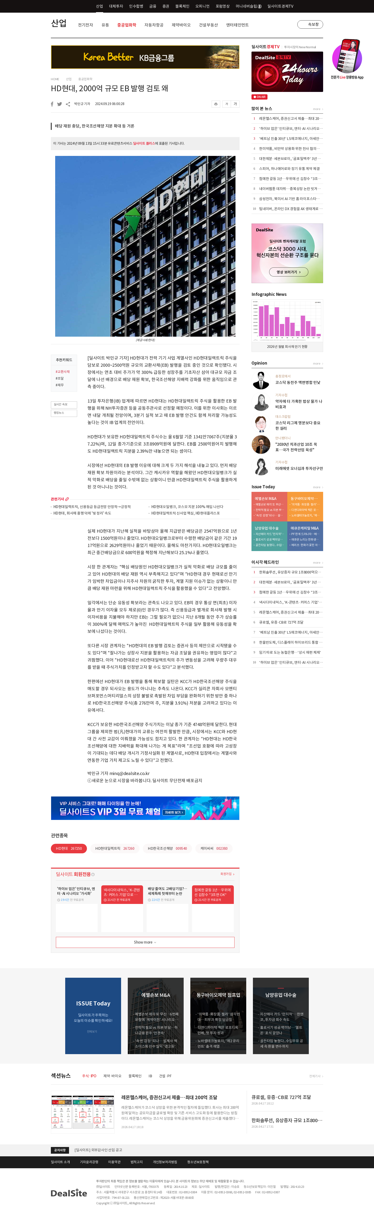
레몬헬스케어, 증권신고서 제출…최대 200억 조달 (295, 118)
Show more (145, 942)
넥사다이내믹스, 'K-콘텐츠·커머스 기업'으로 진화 (295, 602)
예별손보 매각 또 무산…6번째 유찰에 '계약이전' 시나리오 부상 (270, 504)
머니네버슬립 (249, 6)
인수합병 (136, 6)
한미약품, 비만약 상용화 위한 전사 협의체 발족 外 (295, 148)
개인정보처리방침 (165, 1162)
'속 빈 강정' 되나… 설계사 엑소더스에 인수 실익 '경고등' (270, 515)
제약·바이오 (112, 1076)
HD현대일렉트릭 (114, 848)
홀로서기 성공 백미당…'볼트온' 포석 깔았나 (270, 539)
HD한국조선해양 (167, 848)
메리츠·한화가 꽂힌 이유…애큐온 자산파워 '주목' (306, 545)
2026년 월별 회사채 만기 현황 (287, 347)
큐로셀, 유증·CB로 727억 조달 (281, 622)
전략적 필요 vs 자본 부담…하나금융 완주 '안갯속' (270, 509)
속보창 (313, 24)
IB (150, 1076)
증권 (166, 6)
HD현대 (69, 848)
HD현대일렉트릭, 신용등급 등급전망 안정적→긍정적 (92, 507)
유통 (105, 25)
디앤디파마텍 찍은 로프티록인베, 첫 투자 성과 (306, 509)
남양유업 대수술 (266, 528)
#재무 (60, 385)
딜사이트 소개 (60, 1162)
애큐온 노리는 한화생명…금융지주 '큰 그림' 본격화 (306, 539)
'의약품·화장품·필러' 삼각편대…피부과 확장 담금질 (306, 504)
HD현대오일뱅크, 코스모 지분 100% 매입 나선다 (187, 507)
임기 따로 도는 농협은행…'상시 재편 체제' (290, 652)
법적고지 (137, 1162)
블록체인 (182, 6)
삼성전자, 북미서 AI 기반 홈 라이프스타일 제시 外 (295, 198)
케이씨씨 (214, 848)
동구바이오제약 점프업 (306, 498)
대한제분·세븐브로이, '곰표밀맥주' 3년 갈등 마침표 (297, 158)
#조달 (60, 378)
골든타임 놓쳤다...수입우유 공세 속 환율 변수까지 (270, 545)
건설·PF (165, 1076)
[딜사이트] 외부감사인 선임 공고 (98, 1150)
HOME (55, 79)
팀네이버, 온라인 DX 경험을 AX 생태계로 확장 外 (294, 209)
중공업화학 (126, 25)
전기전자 (85, 25)
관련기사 (57, 499)
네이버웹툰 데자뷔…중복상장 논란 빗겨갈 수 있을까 (297, 188)
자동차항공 (153, 25)
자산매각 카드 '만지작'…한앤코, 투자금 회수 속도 (270, 534)
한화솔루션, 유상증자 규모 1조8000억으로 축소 (293, 572)
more (67, 499)
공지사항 (59, 1150)
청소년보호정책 (198, 1162)
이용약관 (114, 1162)
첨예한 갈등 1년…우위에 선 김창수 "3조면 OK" (293, 178)
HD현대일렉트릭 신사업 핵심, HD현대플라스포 (185, 513)
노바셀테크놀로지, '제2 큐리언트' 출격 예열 (306, 515)
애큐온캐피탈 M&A (305, 528)
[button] (318, 1016)
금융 (152, 6)
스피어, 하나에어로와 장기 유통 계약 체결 (289, 168)
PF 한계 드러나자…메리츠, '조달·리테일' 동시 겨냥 (306, 534)
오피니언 (202, 6)
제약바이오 (181, 25)
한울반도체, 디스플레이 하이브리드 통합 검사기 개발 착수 (301, 642)
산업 (99, 6)
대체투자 (116, 6)
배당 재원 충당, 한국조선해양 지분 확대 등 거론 (94, 126)
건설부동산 (208, 25)
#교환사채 (63, 371)
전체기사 (315, 1076)
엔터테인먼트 (237, 25)
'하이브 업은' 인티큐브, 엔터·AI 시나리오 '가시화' (295, 128)
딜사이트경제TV (283, 6)
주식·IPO (89, 1076)
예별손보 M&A (265, 498)
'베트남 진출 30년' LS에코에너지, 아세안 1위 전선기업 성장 (302, 138)
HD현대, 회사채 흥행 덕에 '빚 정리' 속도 (82, 513)
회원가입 (226, 874)
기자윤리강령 (89, 1162)
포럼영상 (223, 6)
